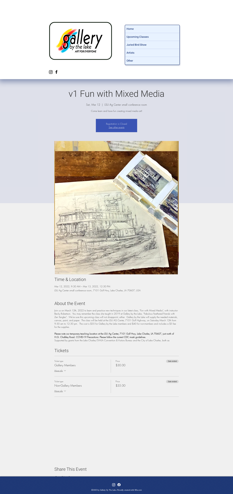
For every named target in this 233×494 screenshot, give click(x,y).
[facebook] (56, 72)
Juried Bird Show (136, 45)
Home (130, 29)
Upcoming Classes (138, 37)
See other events (116, 127)
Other (130, 61)
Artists (130, 53)
